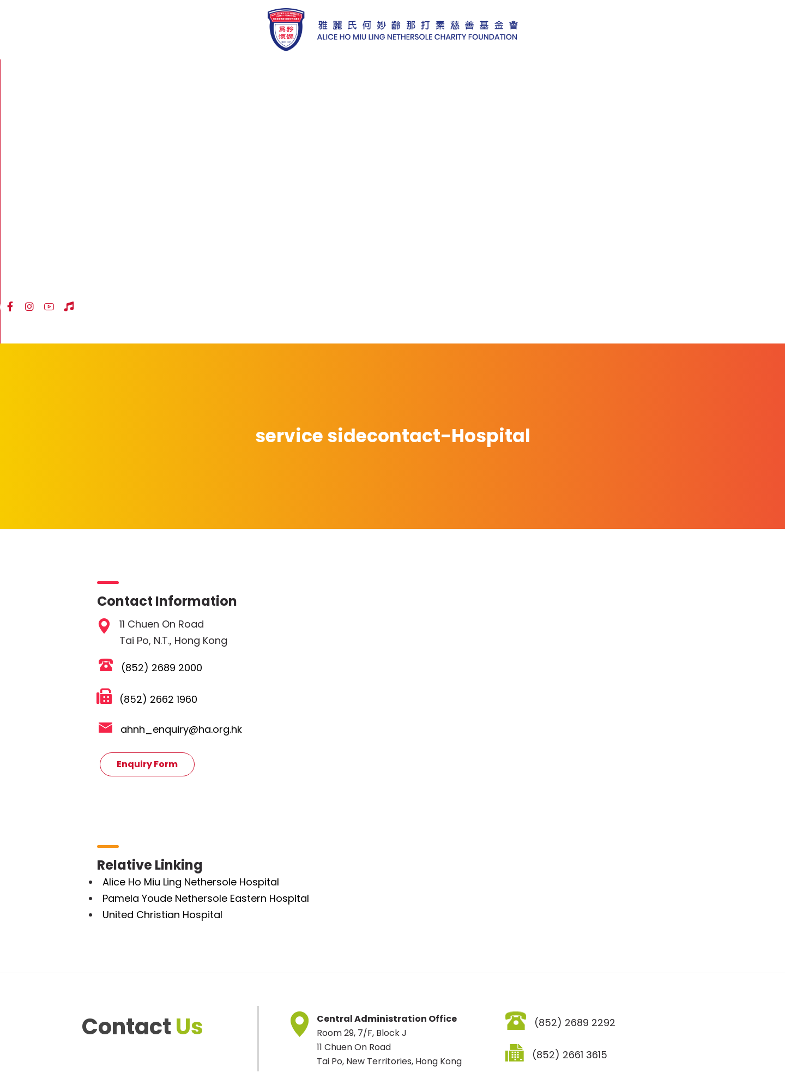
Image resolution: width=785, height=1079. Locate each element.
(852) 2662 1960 (162, 447)
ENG (698, 75)
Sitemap (87, 1046)
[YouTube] (652, 75)
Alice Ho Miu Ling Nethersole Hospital (194, 629)
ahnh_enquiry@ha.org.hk (185, 477)
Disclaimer (138, 1046)
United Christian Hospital (166, 662)
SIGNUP (518, 986)
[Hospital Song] (671, 75)
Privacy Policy (199, 1046)
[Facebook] (613, 75)
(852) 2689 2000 (165, 415)
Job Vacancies (267, 1046)
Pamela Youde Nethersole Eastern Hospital (209, 646)
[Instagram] (632, 75)
